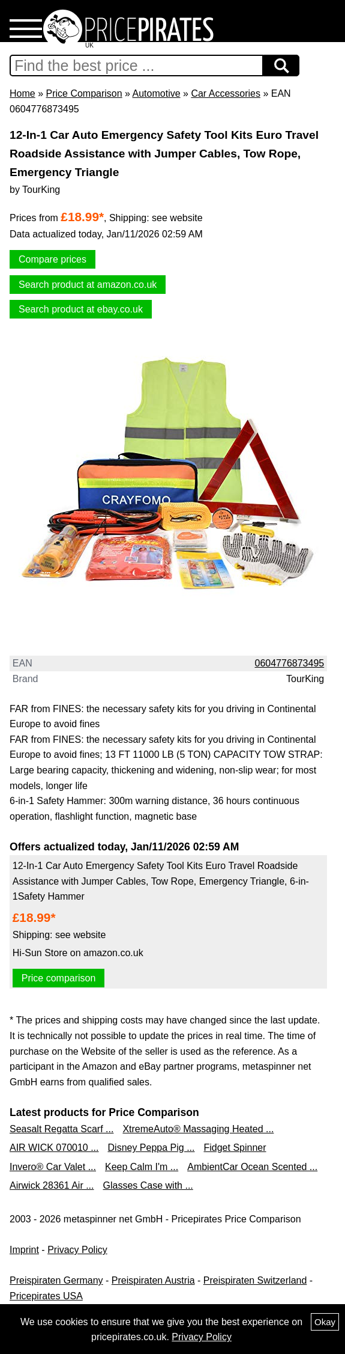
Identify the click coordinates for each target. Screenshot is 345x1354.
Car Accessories (225, 93)
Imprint (24, 1250)
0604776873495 (290, 663)
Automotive (157, 93)
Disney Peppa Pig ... (151, 1147)
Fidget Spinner (234, 1147)
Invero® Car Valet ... (53, 1167)
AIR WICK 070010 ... (54, 1147)
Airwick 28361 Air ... (52, 1185)
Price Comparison (84, 93)
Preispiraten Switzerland (255, 1280)
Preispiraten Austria (153, 1280)
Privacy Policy (77, 1250)
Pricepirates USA (46, 1296)
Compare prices (52, 259)
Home (22, 93)
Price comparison (59, 978)
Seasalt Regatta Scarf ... (61, 1129)
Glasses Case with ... (148, 1185)
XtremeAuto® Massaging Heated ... (198, 1129)
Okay (324, 1322)
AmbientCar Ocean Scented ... (252, 1167)
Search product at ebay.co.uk (81, 309)
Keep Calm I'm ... (141, 1167)
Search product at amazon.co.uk (88, 284)
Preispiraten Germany (56, 1280)
